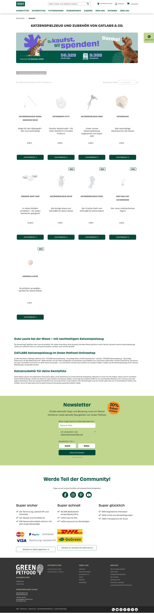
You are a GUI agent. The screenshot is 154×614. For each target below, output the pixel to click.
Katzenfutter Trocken (56, 571)
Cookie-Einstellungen (60, 609)
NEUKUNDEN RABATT (117, 569)
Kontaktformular (21, 601)
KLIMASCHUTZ (84, 574)
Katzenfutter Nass (54, 569)
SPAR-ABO (114, 571)
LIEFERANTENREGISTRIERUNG (121, 585)
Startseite (20, 18)
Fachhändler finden (106, 3)
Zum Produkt (29, 157)
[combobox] (69, 3)
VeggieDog (20, 581)
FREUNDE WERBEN (117, 582)
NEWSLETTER (115, 579)
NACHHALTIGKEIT (85, 571)
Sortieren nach (110, 82)
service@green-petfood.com (24, 599)
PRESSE (82, 579)
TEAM (81, 577)
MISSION (82, 569)
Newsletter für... (66, 441)
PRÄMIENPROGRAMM (117, 574)
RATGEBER (82, 582)
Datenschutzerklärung (72, 434)
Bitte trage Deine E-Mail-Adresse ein (76, 421)
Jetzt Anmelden (77, 452)
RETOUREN (114, 577)
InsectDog (20, 584)
